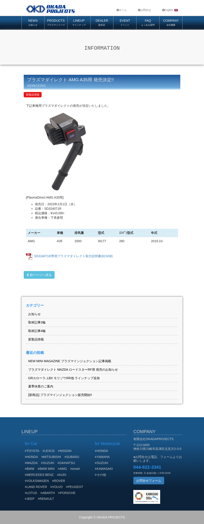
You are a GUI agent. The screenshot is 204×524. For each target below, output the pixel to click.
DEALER (102, 23)
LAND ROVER (36, 487)
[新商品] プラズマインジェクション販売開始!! (60, 395)
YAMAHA (102, 457)
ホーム (122, 10)
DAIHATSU (66, 463)
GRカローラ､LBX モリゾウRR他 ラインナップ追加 (64, 378)
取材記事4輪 (37, 331)
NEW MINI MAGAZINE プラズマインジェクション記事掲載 (69, 361)
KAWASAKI (104, 469)
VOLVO (56, 487)
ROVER (58, 481)
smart (75, 469)
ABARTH (47, 493)
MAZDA (31, 463)
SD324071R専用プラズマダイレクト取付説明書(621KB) (73, 256)
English (170, 10)
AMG (62, 469)
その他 (100, 475)
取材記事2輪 (37, 322)
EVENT (124, 23)
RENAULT (46, 498)
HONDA (31, 457)
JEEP (29, 498)
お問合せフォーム (148, 480)
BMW (29, 469)
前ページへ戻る (39, 275)
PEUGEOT (74, 487)
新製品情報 (32, 94)
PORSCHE (67, 493)
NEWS (33, 23)
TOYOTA (32, 451)
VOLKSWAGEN (37, 481)
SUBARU (71, 457)
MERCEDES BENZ (39, 475)
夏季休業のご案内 (40, 386)
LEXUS (48, 451)
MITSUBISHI (51, 457)
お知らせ (34, 314)
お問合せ (144, 10)
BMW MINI (46, 469)
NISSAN (64, 451)
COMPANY (170, 23)
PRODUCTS (56, 23)
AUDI (61, 475)
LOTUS (31, 493)
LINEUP (79, 23)
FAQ (147, 23)
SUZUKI (47, 463)
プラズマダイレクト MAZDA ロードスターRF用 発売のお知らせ (73, 369)
